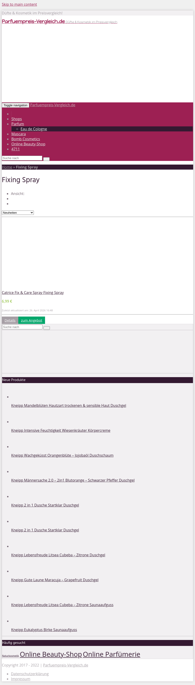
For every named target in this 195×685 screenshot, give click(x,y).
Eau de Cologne (34, 128)
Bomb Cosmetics (25, 138)
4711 (15, 149)
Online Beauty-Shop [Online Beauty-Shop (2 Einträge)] (51, 654)
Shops (16, 118)
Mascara (18, 133)
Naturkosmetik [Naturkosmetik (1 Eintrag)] (10, 655)
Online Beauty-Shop (28, 144)
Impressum (20, 678)
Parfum (17, 123)
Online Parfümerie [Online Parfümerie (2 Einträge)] (111, 654)
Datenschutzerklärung (30, 673)
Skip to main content (19, 4)
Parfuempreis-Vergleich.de (52, 104)
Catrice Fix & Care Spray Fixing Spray (33, 292)
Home (7, 167)
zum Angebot (31, 320)
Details (10, 320)
